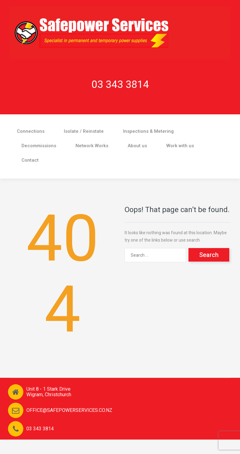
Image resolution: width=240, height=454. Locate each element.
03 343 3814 (120, 84)
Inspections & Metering (148, 131)
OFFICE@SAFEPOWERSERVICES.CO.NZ (69, 410)
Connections (31, 131)
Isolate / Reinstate (84, 131)
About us (137, 145)
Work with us (180, 145)
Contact (30, 160)
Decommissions (38, 145)
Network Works (91, 145)
